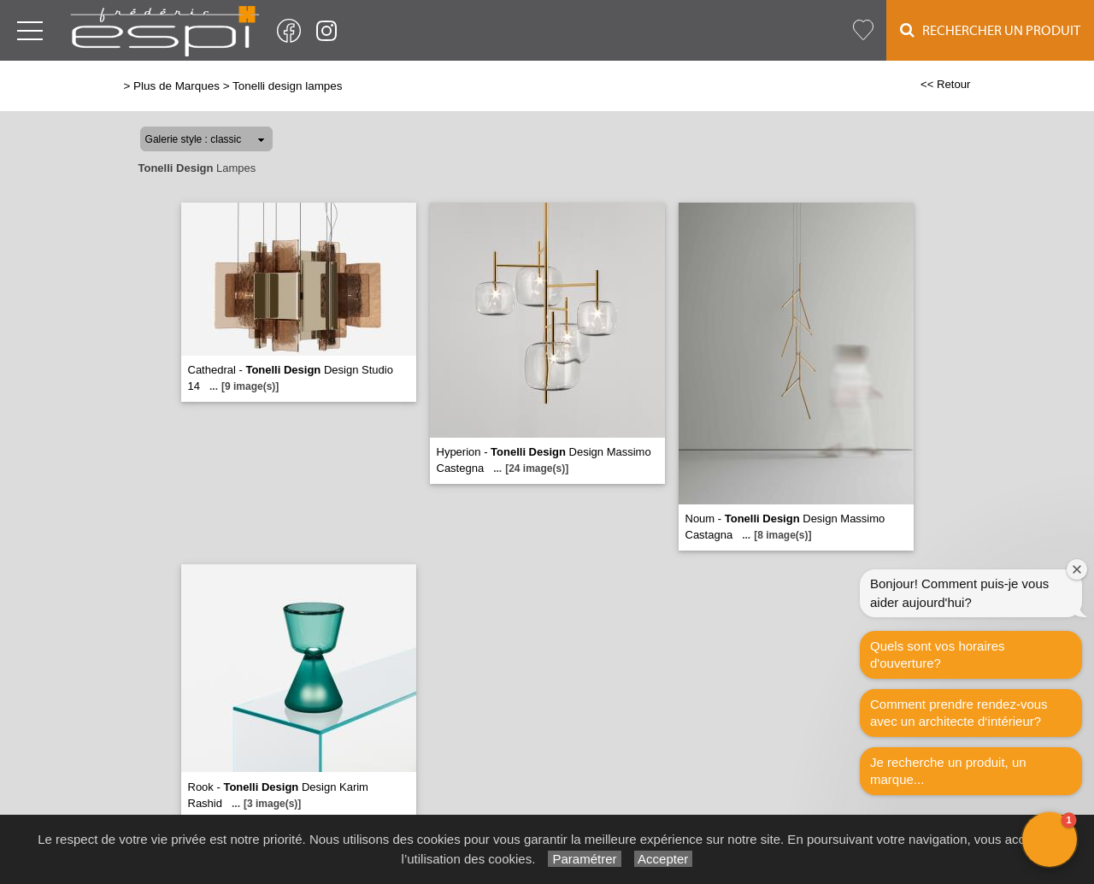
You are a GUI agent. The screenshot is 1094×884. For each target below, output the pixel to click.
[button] (1049, 839)
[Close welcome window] (1077, 569)
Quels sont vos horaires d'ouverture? (937, 654)
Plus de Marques (176, 86)
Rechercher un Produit (990, 30)
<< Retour (945, 84)
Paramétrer (584, 859)
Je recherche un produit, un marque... (948, 771)
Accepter (663, 859)
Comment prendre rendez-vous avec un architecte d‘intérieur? (959, 712)
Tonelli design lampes (287, 86)
